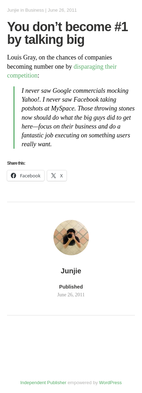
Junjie (13, 10)
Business (34, 10)
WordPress (110, 382)
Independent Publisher (43, 382)
